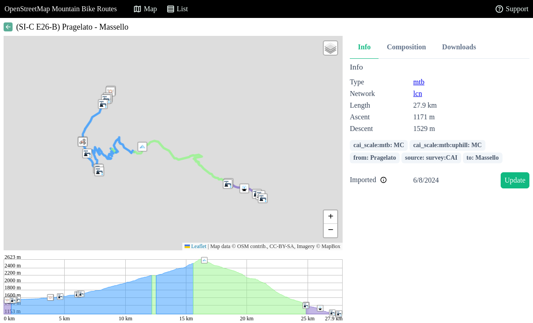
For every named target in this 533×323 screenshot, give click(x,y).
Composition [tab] (406, 47)
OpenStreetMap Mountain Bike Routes (60, 9)
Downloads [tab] (459, 47)
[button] (227, 184)
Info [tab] (364, 47)
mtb (418, 82)
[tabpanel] (439, 127)
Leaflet (196, 246)
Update (515, 180)
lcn (417, 93)
